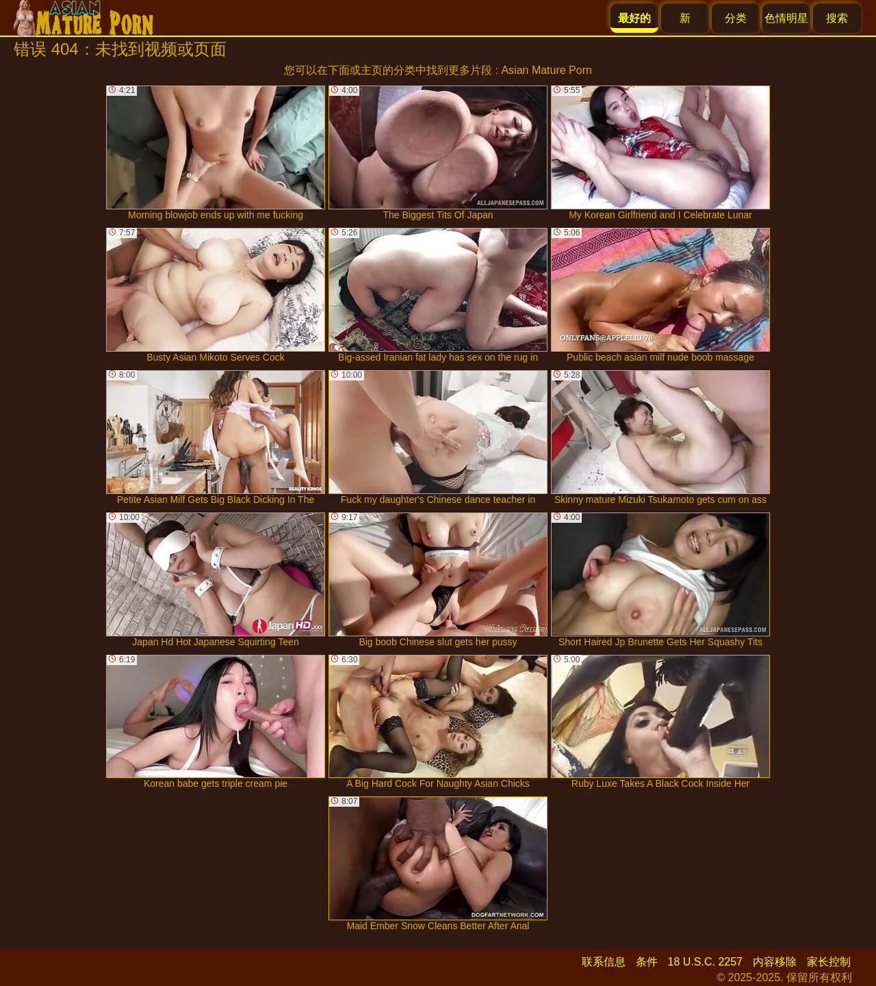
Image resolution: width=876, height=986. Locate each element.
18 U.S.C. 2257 (705, 962)
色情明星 (786, 18)
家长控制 (829, 962)
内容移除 (775, 962)
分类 (736, 18)
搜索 (837, 18)
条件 (647, 962)
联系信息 (604, 962)
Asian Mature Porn (546, 70)
